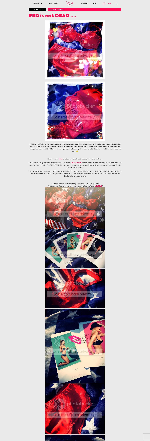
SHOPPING (84, 3)
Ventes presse (53, 3)
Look (95, 3)
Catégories (37, 3)
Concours (61, 9)
